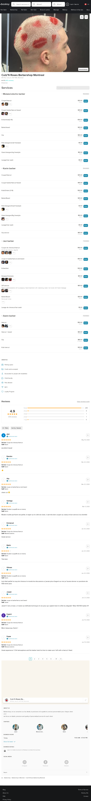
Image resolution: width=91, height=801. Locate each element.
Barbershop (7, 778)
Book (85, 101)
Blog (4, 789)
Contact (86, 796)
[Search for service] (73, 88)
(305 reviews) (9, 80)
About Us (5, 793)
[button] (21, 4)
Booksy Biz (84, 793)
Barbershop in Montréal (18, 778)
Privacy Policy (7, 799)
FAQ (4, 796)
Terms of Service (83, 789)
